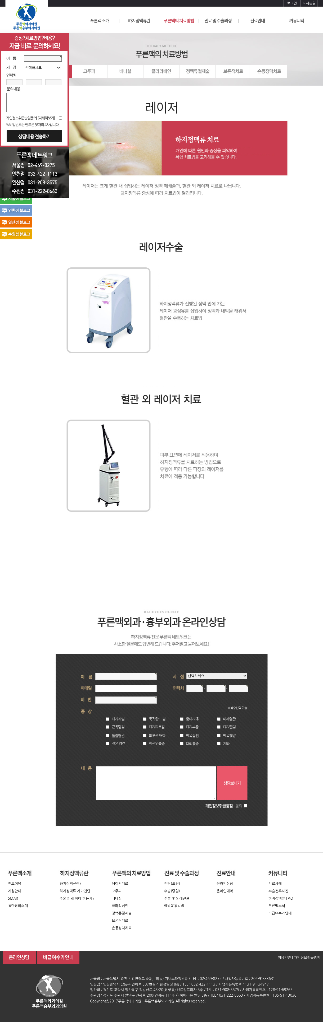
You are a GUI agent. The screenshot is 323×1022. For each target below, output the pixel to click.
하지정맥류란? (70, 883)
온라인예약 (225, 891)
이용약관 (284, 957)
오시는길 (309, 3)
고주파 (117, 891)
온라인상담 (225, 883)
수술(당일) (172, 891)
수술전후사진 (278, 891)
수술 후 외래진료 (176, 898)
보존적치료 (120, 920)
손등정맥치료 (122, 928)
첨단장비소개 (18, 906)
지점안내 (14, 891)
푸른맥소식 (276, 906)
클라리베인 (120, 906)
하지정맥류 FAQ (280, 898)
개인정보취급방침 (307, 957)
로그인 (292, 3)
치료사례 (275, 883)
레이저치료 (120, 883)
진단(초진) (172, 883)
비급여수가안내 (280, 913)
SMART (14, 898)
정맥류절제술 (122, 913)
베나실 (117, 898)
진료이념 (14, 883)
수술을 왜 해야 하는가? (77, 898)
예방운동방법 (174, 906)
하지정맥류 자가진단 (75, 891)
